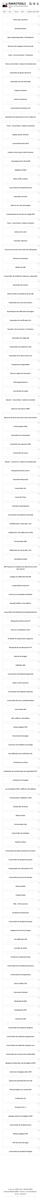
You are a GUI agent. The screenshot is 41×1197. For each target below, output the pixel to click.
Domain (22, 1191)
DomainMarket (31, 1191)
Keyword (23, 1194)
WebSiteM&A (28, 1189)
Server (17, 1194)
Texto (16, 12)
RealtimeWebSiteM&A (11, 1191)
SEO (4, 12)
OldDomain (19, 1189)
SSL (10, 12)
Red (22, 12)
